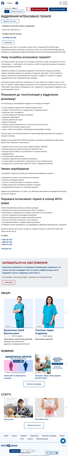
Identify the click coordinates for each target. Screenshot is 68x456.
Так (7, 11)
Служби (6, 435)
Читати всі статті (34, 425)
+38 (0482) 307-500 (9, 38)
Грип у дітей (9, 419)
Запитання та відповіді (49, 435)
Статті (22, 439)
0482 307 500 (7, 240)
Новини (62, 435)
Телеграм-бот (6, 249)
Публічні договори (42, 439)
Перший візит (34, 435)
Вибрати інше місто (17, 11)
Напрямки (24, 435)
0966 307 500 (7, 242)
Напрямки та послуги (10, 21)
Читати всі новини (34, 384)
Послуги (14, 435)
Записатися (9, 282)
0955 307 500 (7, 244)
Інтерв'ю (30, 439)
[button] (10, 3)
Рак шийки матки (41, 419)
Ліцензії (64, 445)
